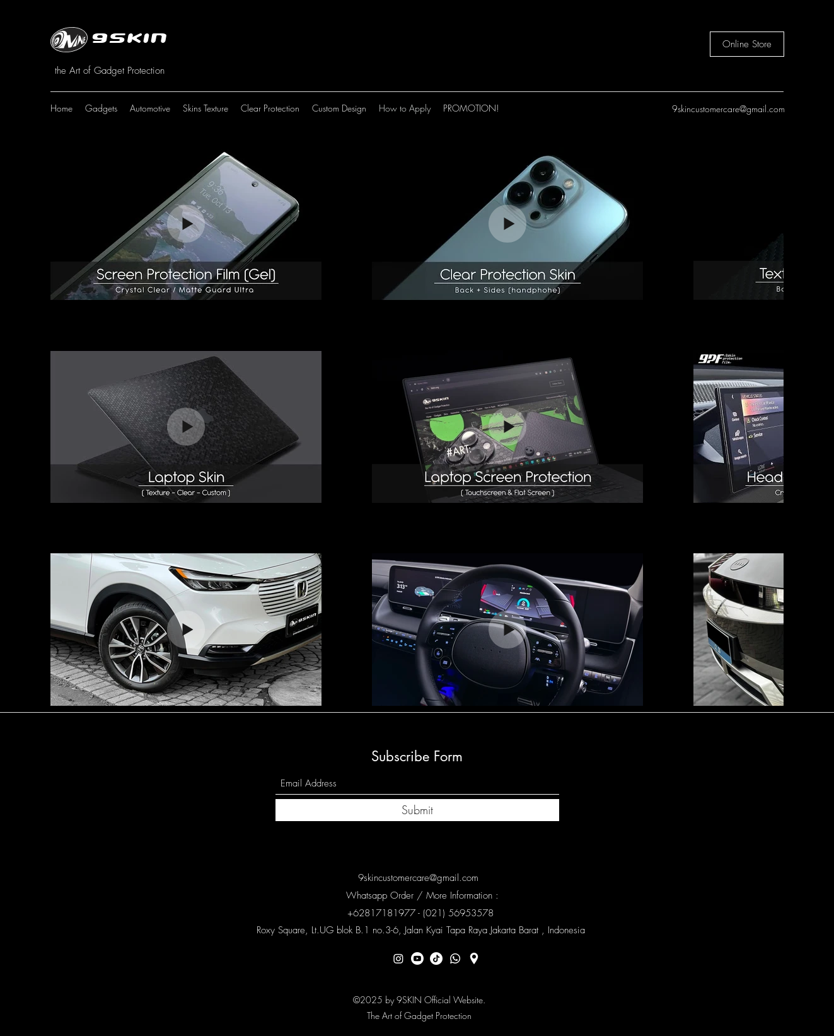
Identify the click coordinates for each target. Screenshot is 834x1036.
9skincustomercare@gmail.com (728, 109)
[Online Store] (747, 44)
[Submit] (417, 810)
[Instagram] (398, 958)
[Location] (474, 958)
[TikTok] (436, 958)
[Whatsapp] (455, 958)
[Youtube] (417, 958)
